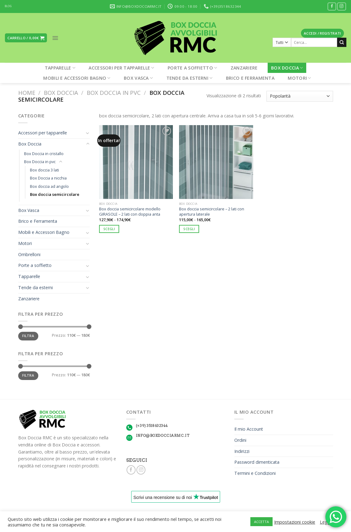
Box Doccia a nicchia (48, 178)
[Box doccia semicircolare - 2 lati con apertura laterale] (216, 162)
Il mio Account (248, 429)
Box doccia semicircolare (54, 194)
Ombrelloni (29, 254)
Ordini (240, 440)
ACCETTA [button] (261, 521)
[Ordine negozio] (299, 96)
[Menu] (55, 38)
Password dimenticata (256, 462)
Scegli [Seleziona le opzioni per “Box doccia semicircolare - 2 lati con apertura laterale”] (189, 229)
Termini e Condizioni (255, 473)
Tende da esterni (189, 78)
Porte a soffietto (192, 68)
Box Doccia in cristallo (44, 153)
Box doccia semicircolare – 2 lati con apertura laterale (211, 211)
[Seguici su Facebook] (332, 6)
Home (26, 92)
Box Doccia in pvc (114, 92)
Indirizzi (241, 451)
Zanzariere (244, 68)
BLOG (8, 6)
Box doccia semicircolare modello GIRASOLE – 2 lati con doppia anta (130, 211)
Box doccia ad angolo (49, 186)
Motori (299, 78)
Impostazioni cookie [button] (294, 522)
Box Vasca (138, 78)
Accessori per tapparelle (121, 68)
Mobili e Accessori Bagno (76, 78)
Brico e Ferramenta (250, 78)
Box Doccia (287, 68)
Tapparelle (60, 68)
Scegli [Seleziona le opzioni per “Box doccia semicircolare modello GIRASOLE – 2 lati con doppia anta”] (109, 229)
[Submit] (341, 42)
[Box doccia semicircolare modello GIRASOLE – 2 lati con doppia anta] (136, 162)
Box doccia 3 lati (44, 170)
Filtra (28, 336)
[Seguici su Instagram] (341, 6)
